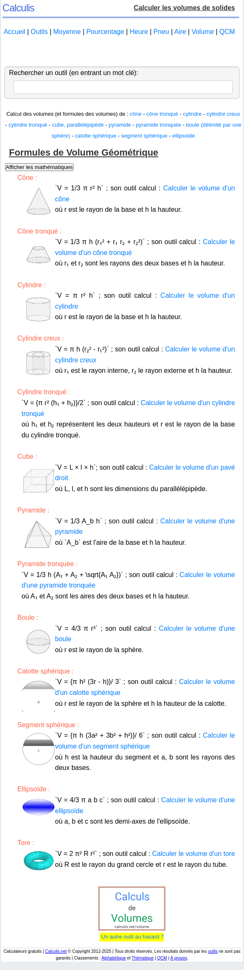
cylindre (192, 114)
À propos (178, 958)
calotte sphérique (95, 136)
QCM (227, 31)
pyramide (119, 125)
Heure (139, 31)
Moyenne (67, 31)
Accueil (15, 31)
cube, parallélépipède (78, 125)
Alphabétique (113, 958)
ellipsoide (183, 136)
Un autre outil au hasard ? (132, 937)
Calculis (18, 7)
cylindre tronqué (27, 125)
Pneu (161, 31)
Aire (180, 31)
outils (213, 951)
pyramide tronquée (158, 125)
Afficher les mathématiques (39, 167)
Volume (203, 31)
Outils (39, 31)
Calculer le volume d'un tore (193, 853)
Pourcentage (105, 31)
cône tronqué (162, 114)
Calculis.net (56, 951)
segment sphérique (144, 136)
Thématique (143, 958)
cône (135, 114)
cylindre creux (223, 114)
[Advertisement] (122, 51)
